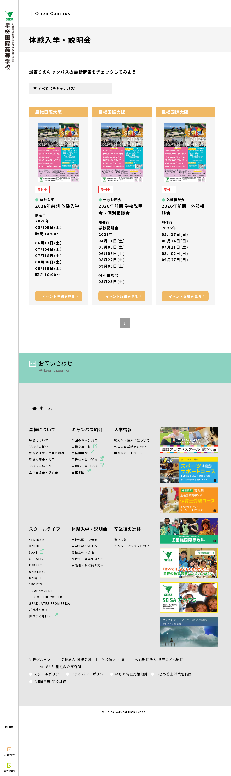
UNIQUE (35, 578)
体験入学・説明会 (89, 529)
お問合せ (9, 751)
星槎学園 (78, 472)
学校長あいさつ (40, 466)
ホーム (42, 408)
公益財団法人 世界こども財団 (159, 659)
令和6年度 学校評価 (50, 681)
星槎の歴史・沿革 (42, 459)
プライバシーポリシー (89, 673)
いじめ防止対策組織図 (174, 673)
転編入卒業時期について (132, 447)
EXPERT (36, 565)
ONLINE (35, 546)
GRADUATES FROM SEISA (49, 603)
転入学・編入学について (132, 440)
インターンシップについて (133, 546)
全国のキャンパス (84, 440)
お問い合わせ (51, 363)
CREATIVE (37, 559)
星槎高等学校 (81, 447)
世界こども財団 (40, 616)
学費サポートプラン (128, 453)
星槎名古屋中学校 (84, 466)
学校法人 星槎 (113, 659)
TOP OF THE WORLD (45, 597)
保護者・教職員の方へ (88, 565)
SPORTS (35, 584)
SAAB (33, 552)
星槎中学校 (80, 453)
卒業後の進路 (127, 529)
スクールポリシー (48, 673)
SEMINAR (36, 540)
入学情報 (123, 429)
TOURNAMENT (41, 591)
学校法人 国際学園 (76, 659)
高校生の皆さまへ (84, 552)
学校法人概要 (39, 447)
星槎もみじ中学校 (84, 459)
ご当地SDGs (38, 610)
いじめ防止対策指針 (131, 673)
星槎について (42, 429)
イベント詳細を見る (58, 296)
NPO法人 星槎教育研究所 (60, 666)
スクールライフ (44, 529)
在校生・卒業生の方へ (88, 559)
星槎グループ (40, 659)
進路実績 (120, 540)
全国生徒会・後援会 (43, 472)
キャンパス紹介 (87, 429)
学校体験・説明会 (84, 540)
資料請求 (9, 767)
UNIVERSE (37, 572)
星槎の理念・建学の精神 (47, 453)
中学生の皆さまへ (84, 546)
